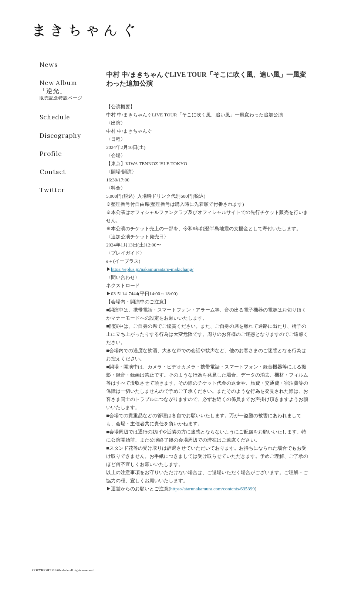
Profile (51, 154)
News (48, 65)
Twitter (52, 190)
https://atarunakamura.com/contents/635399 (212, 488)
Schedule (55, 117)
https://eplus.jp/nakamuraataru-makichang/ (152, 269)
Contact (53, 172)
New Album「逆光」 (61, 90)
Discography (60, 136)
